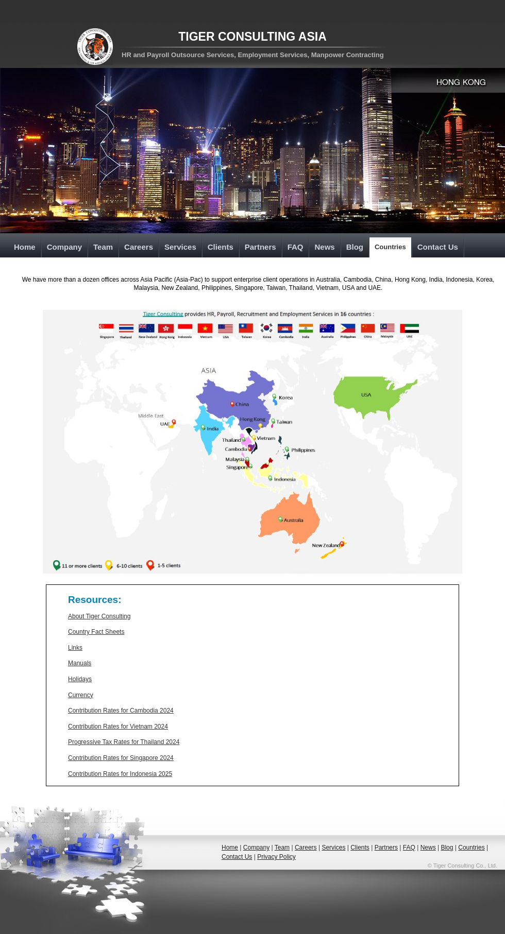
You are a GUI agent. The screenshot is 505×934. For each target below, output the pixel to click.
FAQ (296, 247)
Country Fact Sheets (96, 631)
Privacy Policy (276, 856)
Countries (390, 247)
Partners (260, 247)
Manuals (79, 663)
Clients (220, 247)
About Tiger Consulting (99, 616)
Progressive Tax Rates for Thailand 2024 (123, 742)
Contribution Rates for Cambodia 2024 (121, 710)
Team (103, 247)
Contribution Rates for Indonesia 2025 (120, 773)
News (324, 247)
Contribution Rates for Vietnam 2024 (118, 726)
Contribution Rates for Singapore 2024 (121, 758)
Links (75, 647)
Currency (80, 695)
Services (180, 247)
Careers (138, 247)
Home (25, 247)
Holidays (80, 679)
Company (64, 247)
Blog (354, 247)
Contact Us (437, 247)
